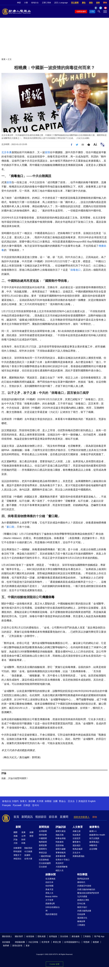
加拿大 (23, 801)
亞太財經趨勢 (45, 863)
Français (6, 805)
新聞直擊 (43, 845)
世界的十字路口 (63, 860)
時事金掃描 (61, 838)
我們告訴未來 (83, 879)
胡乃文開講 (94, 838)
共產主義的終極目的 (86, 889)
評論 (15, 839)
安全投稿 (64, 936)
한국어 (35, 805)
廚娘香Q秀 (50, 903)
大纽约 (15, 801)
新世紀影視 (17, 945)
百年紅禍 (81, 903)
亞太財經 (43, 867)
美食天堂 (49, 889)
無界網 (6, 945)
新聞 (18, 827)
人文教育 (78, 827)
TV (93, 12)
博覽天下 (17, 855)
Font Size (95, 144)
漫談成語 (76, 845)
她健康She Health (97, 835)
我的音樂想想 (51, 914)
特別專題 (82, 874)
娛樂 (31, 832)
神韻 (19, 3)
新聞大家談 (61, 831)
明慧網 (86, 942)
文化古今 (76, 852)
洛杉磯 (31, 801)
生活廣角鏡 (50, 879)
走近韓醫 (93, 849)
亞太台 (71, 801)
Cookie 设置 (54, 964)
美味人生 (49, 893)
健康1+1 (93, 831)
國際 (15, 832)
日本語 (26, 805)
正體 (44, 3)
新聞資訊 (27, 816)
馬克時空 (60, 863)
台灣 (23, 836)
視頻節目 (41, 816)
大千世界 (49, 900)
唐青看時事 (61, 856)
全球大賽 (28, 859)
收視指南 (30, 936)
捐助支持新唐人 (82, 817)
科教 (23, 843)
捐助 (91, 3)
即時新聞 (17, 851)
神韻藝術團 (20, 942)
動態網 (96, 942)
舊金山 (62, 801)
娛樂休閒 (50, 874)
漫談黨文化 (82, 918)
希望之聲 (57, 942)
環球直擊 (43, 835)
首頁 (3, 59)
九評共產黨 (82, 896)
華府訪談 (43, 852)
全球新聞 (43, 831)
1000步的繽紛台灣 (52, 909)
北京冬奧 (6, 152)
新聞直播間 (81, 12)
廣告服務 (75, 936)
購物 (105, 3)
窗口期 (53, 516)
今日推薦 (28, 851)
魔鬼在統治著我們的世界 (88, 893)
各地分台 (35, 3)
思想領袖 (60, 845)
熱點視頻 (28, 848)
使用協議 (53, 936)
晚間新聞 (43, 842)
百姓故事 (81, 914)
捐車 (98, 3)
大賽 (26, 3)
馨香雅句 (76, 842)
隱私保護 (42, 936)
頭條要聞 (17, 848)
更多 (28, 945)
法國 (55, 801)
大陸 (15, 843)
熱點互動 (60, 835)
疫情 (47, 152)
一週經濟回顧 (45, 856)
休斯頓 (48, 801)
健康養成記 (94, 842)
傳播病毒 (48, 597)
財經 (23, 839)
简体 (49, 3)
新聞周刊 (43, 849)
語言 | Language (61, 3)
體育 (31, 836)
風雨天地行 (82, 907)
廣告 (84, 3)
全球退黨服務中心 (72, 942)
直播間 (64, 816)
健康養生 (94, 827)
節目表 (53, 816)
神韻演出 (17, 859)
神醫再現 (93, 845)
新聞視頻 (44, 827)
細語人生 (60, 870)
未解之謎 (76, 831)
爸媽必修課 (77, 849)
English (92, 801)
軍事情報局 (61, 852)
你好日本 (49, 882)
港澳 (23, 832)
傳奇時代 (81, 882)
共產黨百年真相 (84, 886)
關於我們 (19, 936)
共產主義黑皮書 (84, 911)
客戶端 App (99, 936)
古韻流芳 (76, 838)
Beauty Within (51, 896)
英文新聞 (74, 3)
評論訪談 (61, 827)
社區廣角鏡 (44, 860)
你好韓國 (49, 886)
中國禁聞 (43, 838)
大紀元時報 (33, 942)
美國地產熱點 (78, 856)
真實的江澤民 (83, 900)
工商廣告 (81, 925)
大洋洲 (39, 801)
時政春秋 (60, 842)
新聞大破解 (61, 849)
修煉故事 (81, 921)
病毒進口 (17, 176)
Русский (17, 805)
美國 (15, 836)
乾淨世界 (46, 942)
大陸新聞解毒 (62, 867)
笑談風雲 (76, 835)
